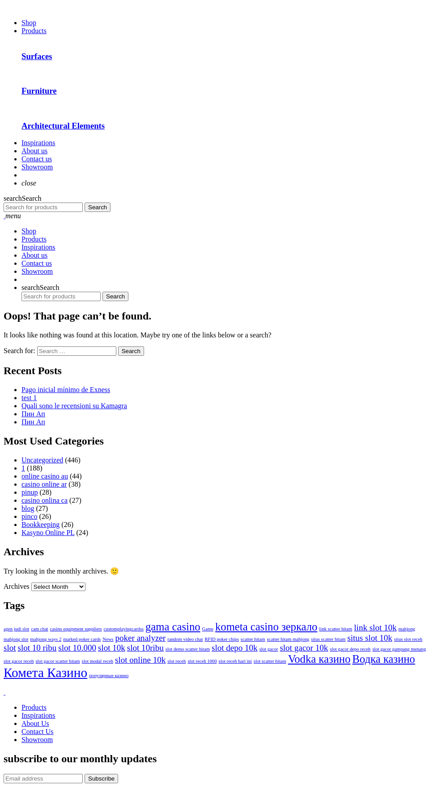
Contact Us (37, 731)
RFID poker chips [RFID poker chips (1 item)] (221, 639)
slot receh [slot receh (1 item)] (176, 661)
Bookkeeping (40, 524)
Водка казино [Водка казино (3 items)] (383, 659)
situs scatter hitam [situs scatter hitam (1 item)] (328, 639)
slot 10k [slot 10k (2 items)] (111, 647)
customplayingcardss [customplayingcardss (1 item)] (124, 628)
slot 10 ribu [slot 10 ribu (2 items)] (37, 647)
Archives (17, 586)
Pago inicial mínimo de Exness (65, 389)
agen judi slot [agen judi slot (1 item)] (16, 628)
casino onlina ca (44, 500)
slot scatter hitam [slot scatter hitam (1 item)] (270, 661)
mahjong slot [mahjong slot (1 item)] (16, 639)
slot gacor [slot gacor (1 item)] (269, 649)
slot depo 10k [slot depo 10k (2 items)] (235, 647)
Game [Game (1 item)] (207, 628)
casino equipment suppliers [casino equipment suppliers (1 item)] (76, 628)
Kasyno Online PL (48, 532)
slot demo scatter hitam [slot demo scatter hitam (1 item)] (188, 649)
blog (27, 508)
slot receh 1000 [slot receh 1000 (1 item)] (202, 661)
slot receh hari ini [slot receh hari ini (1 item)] (235, 661)
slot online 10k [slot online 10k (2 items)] (140, 660)
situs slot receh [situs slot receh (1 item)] (408, 639)
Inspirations (38, 143)
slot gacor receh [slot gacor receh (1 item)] (19, 661)
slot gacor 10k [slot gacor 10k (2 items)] (304, 647)
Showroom (37, 167)
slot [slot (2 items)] (10, 647)
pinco (29, 516)
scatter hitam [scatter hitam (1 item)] (253, 639)
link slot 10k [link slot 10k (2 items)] (375, 627)
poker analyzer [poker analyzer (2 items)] (140, 638)
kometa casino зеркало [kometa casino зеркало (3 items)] (266, 627)
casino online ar (44, 484)
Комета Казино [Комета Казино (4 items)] (45, 672)
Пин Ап (33, 414)
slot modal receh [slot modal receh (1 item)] (97, 661)
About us (34, 151)
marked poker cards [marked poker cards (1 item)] (82, 639)
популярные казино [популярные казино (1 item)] (108, 675)
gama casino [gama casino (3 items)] (172, 627)
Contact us (36, 159)
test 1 (29, 398)
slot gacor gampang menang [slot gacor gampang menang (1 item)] (399, 649)
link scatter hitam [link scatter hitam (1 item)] (335, 628)
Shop (28, 22)
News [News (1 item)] (107, 639)
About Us (35, 723)
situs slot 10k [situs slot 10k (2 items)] (369, 638)
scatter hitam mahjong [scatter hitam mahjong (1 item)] (288, 639)
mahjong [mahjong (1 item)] (407, 628)
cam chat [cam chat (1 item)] (39, 628)
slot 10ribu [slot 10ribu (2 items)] (145, 647)
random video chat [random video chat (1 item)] (185, 639)
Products (34, 31)
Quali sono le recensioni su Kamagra (74, 406)
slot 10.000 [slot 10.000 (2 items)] (77, 647)
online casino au (44, 476)
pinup (29, 492)
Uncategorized (42, 460)
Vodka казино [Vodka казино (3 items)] (319, 659)
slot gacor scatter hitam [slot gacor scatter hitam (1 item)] (57, 661)
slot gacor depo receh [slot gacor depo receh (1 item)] (350, 649)
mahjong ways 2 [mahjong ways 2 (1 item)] (45, 639)
